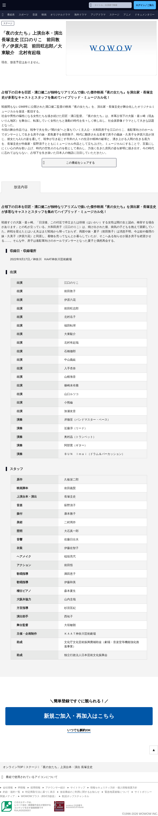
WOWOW (18, 5)
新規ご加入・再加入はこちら (79, 716)
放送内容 (21, 187)
